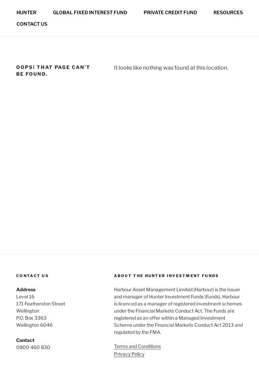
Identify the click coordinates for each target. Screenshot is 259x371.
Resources (228, 12)
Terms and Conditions (137, 346)
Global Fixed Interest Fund (90, 12)
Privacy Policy (129, 354)
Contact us (32, 24)
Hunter (26, 12)
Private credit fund (170, 12)
